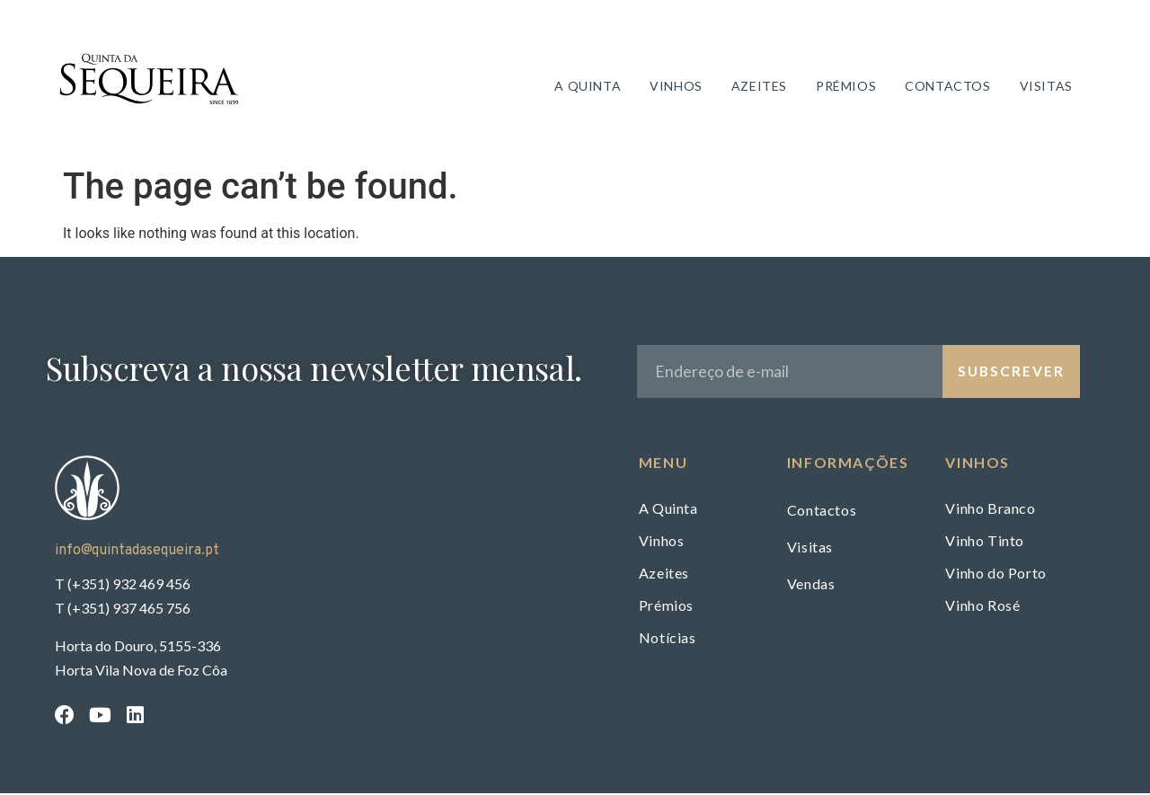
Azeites (761, 86)
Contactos (949, 86)
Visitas (1048, 86)
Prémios (848, 86)
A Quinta (589, 86)
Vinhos (677, 86)
